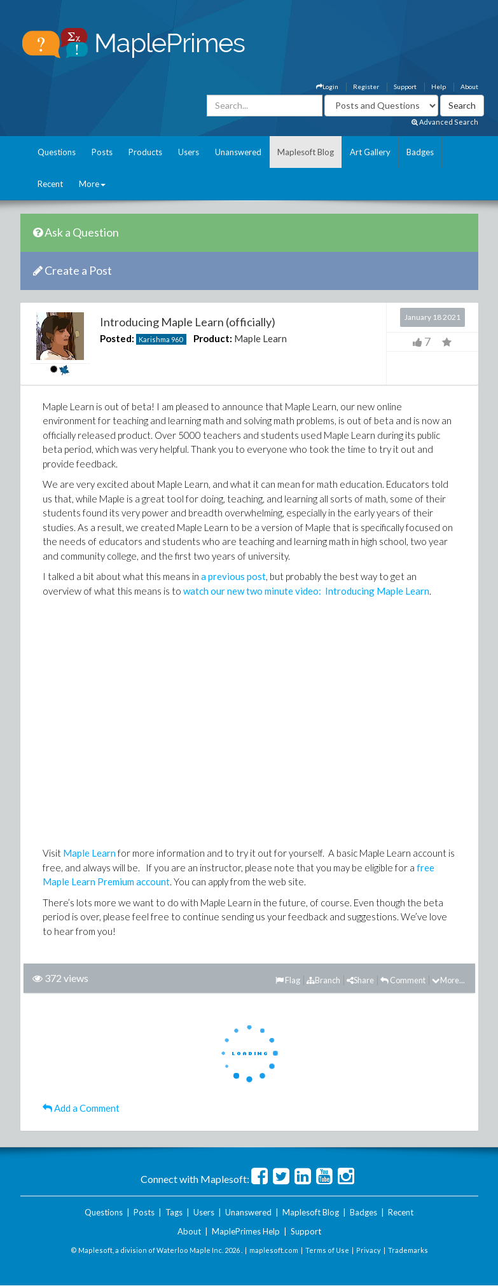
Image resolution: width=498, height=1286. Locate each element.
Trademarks (408, 1250)
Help (438, 86)
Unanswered (238, 152)
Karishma (154, 339)
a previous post (233, 576)
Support (405, 86)
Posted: (117, 338)
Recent (50, 184)
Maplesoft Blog (305, 152)
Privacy (368, 1250)
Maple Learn (260, 338)
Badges (420, 152)
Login (327, 86)
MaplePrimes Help (246, 1231)
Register (366, 86)
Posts (102, 152)
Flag (287, 980)
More (92, 184)
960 (177, 339)
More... (448, 980)
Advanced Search (445, 122)
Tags (174, 1212)
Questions (57, 152)
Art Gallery (370, 152)
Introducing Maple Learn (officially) (187, 322)
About (469, 86)
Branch (323, 980)
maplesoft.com (273, 1250)
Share (360, 980)
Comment (402, 980)
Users (188, 152)
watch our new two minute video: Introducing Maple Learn (306, 591)
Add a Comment (81, 1108)
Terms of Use (327, 1250)
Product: (212, 338)
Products (145, 152)
